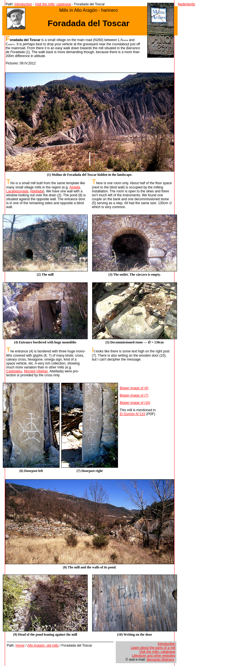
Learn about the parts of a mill (153, 648)
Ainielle (74, 187)
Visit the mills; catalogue (53, 4)
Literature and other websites (153, 656)
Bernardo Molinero (160, 660)
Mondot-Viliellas (36, 371)
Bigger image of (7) (134, 395)
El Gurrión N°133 (132, 414)
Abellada (36, 191)
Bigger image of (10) (135, 403)
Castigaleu (14, 371)
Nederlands (186, 4)
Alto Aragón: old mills (43, 645)
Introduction (23, 4)
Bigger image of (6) (134, 388)
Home (19, 645)
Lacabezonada (17, 191)
